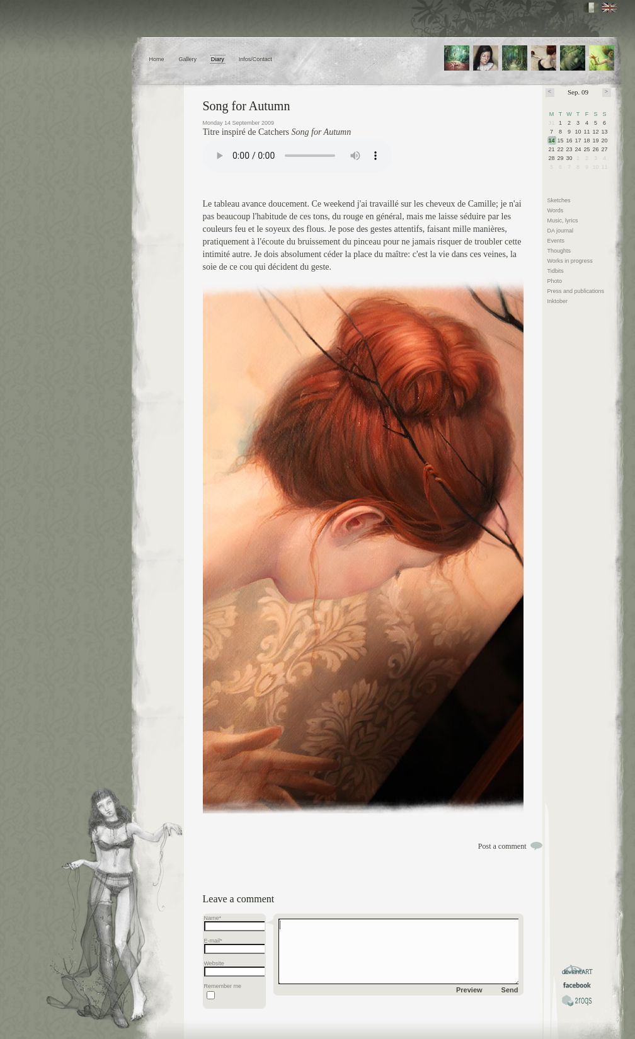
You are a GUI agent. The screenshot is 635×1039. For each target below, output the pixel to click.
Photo (555, 281)
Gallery (187, 59)
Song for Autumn (246, 106)
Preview (469, 990)
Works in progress (570, 261)
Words (555, 210)
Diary (217, 59)
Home (156, 59)
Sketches (559, 200)
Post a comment (502, 846)
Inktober (557, 301)
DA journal (560, 230)
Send (509, 990)
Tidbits (555, 271)
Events (556, 241)
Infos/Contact (255, 59)
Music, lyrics (562, 220)
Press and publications (576, 291)
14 (552, 140)
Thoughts (559, 251)
